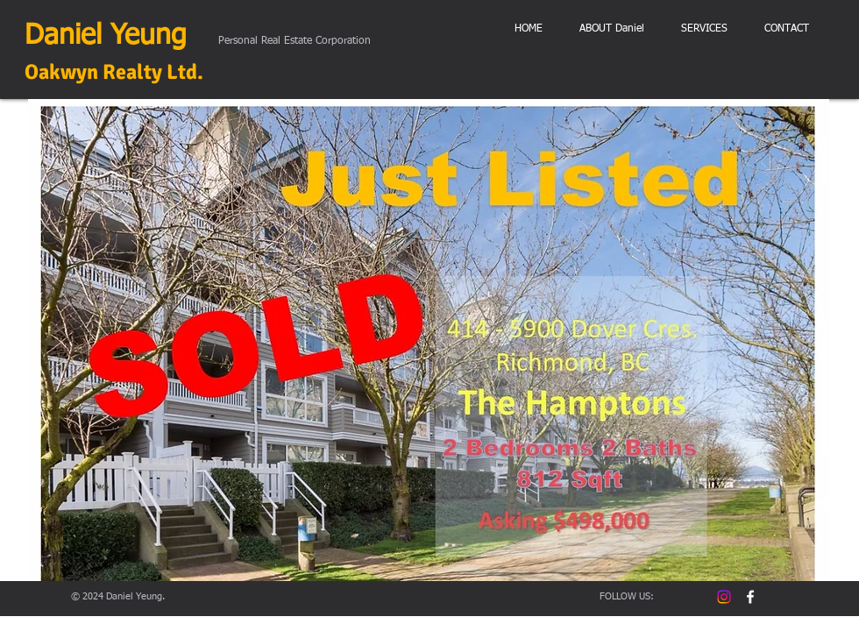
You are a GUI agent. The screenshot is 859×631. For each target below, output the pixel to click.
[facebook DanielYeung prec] (750, 597)
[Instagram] (724, 597)
